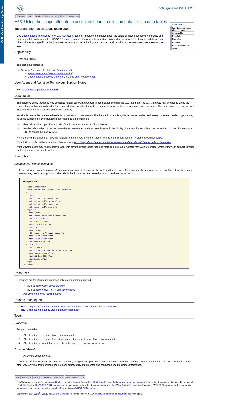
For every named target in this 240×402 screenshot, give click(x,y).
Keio (56, 393)
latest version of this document (131, 381)
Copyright (21, 393)
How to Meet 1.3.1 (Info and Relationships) (50, 73)
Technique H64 (69, 16)
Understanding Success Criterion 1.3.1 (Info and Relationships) (61, 76)
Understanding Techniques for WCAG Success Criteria (51, 35)
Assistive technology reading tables (42, 293)
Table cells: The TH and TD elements (55, 289)
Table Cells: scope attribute (50, 285)
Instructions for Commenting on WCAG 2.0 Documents (70, 387)
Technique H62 (46, 16)
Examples (176, 39)
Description (177, 36)
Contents (21, 16)
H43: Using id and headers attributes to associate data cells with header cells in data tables (69, 306)
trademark (108, 393)
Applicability (177, 33)
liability (98, 393)
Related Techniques (180, 45)
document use (124, 393)
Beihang (64, 393)
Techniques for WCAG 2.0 (175, 8)
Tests (174, 48)
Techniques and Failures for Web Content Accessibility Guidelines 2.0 (73, 381)
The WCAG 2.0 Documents (48, 384)
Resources (176, 42)
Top (18, 377)
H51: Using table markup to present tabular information (50, 309)
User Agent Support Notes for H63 (40, 89)
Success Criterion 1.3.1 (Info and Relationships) (46, 70)
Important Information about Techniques (181, 29)
